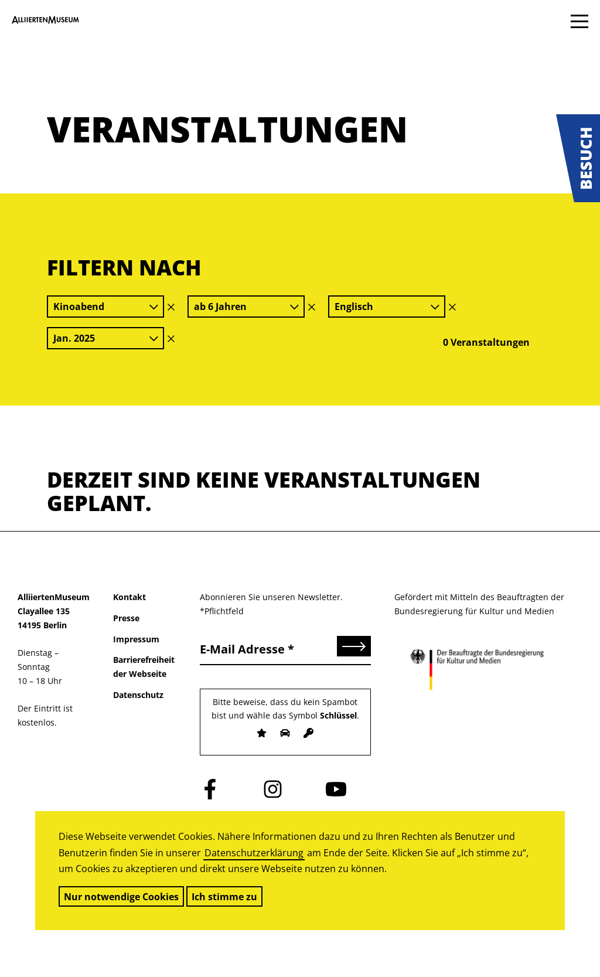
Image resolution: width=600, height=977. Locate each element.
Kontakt (129, 596)
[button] (578, 158)
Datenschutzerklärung (254, 852)
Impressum (136, 639)
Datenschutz (138, 694)
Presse (126, 618)
